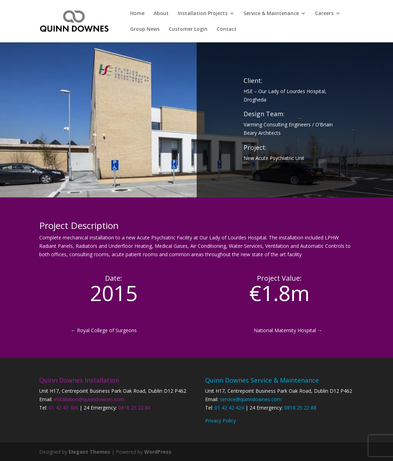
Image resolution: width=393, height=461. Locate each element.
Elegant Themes (89, 451)
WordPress (157, 451)
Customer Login (188, 29)
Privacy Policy (220, 420)
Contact (227, 29)
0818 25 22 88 (134, 407)
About (161, 13)
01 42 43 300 (63, 407)
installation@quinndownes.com (89, 399)
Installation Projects (202, 13)
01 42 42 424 (229, 407)
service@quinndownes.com (250, 399)
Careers (324, 13)
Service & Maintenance (271, 13)
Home (137, 13)
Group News (145, 29)
